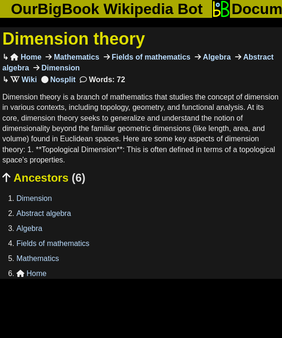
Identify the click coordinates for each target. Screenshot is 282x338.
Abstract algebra (43, 213)
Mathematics (75, 57)
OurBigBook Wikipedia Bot (107, 8)
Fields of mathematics (150, 57)
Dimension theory (73, 38)
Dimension (59, 68)
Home (25, 57)
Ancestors (43, 177)
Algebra (216, 57)
